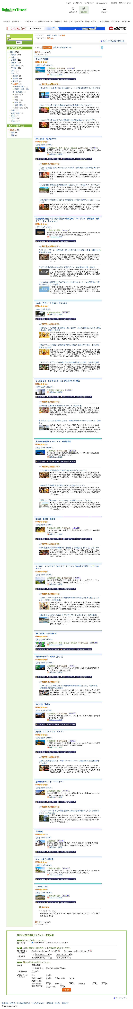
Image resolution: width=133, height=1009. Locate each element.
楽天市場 (114, 3)
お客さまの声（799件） (44, 525)
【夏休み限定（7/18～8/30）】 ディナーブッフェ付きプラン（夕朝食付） (68, 615)
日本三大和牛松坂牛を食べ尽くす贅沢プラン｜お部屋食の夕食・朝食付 (67, 267)
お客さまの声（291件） (44, 788)
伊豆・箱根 (15, 65)
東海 (55, 36)
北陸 (13, 71)
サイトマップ (89, 3)
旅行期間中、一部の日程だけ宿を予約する (50, 968)
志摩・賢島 (19, 105)
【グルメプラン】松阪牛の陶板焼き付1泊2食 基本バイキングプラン (66, 105)
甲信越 (13, 68)
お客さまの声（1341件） (45, 65)
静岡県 (15, 79)
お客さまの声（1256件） (45, 640)
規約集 (57, 1003)
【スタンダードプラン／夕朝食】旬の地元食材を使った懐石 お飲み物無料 (69, 362)
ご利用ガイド (77, 3)
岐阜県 (15, 76)
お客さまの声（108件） (44, 893)
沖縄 (13, 121)
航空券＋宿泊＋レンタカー (58, 942)
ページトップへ (121, 998)
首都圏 (13, 63)
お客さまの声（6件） (43, 309)
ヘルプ (68, 3)
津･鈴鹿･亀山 (20, 86)
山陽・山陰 (15, 113)
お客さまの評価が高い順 (62, 47)
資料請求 (65, 1003)
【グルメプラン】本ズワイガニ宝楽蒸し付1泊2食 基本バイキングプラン (67, 120)
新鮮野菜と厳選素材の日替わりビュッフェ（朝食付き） (61, 406)
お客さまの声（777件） (44, 145)
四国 (13, 116)
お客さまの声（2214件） (45, 387)
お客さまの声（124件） (44, 865)
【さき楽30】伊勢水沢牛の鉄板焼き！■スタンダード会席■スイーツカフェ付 (69, 185)
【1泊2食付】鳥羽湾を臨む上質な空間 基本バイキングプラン (63, 470)
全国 (48, 36)
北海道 (13, 55)
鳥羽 (16, 102)
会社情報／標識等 (8, 1003)
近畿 (13, 110)
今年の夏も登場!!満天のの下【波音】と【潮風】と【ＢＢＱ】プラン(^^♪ (69, 548)
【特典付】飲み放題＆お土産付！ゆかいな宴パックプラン (62, 485)
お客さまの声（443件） (44, 738)
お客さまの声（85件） (44, 838)
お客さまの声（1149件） (45, 448)
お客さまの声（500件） (44, 710)
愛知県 (15, 81)
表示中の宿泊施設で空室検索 (113, 41)
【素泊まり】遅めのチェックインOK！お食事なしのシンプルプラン (66, 500)
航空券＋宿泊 (39, 942)
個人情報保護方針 (23, 1003)
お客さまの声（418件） (44, 575)
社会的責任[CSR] (38, 1003)
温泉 (13, 135)
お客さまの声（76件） (44, 227)
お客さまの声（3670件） (45, 663)
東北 (13, 57)
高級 (13, 133)
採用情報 (49, 1003)
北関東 (13, 60)
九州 (13, 118)
